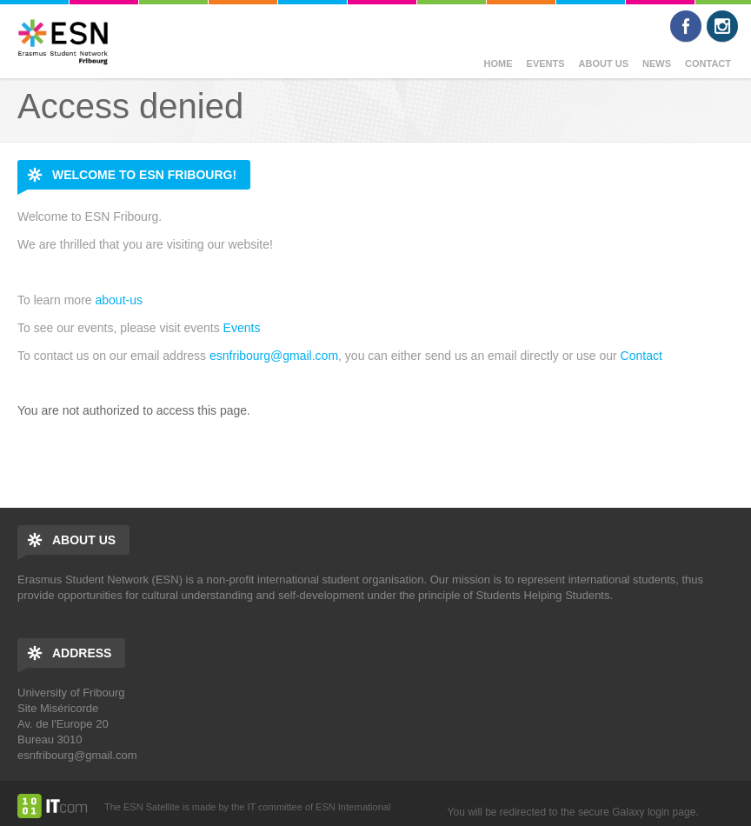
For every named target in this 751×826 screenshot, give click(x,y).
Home (498, 63)
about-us (118, 300)
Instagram (722, 26)
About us (603, 63)
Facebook (685, 26)
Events (546, 63)
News (656, 63)
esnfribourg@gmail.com (273, 356)
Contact (708, 63)
